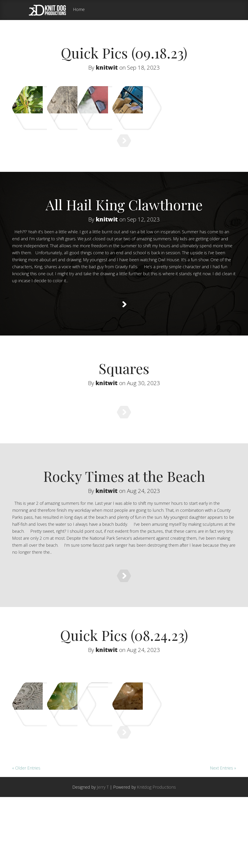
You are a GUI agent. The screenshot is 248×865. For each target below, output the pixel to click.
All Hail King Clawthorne (124, 217)
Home (79, 9)
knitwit (107, 67)
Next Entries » (223, 836)
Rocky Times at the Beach (124, 512)
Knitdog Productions (156, 855)
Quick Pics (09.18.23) (124, 52)
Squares (124, 392)
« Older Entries (26, 836)
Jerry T (103, 855)
